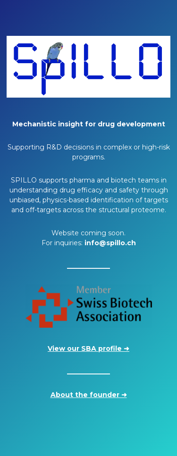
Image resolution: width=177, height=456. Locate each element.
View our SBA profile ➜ (88, 348)
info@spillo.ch (110, 243)
